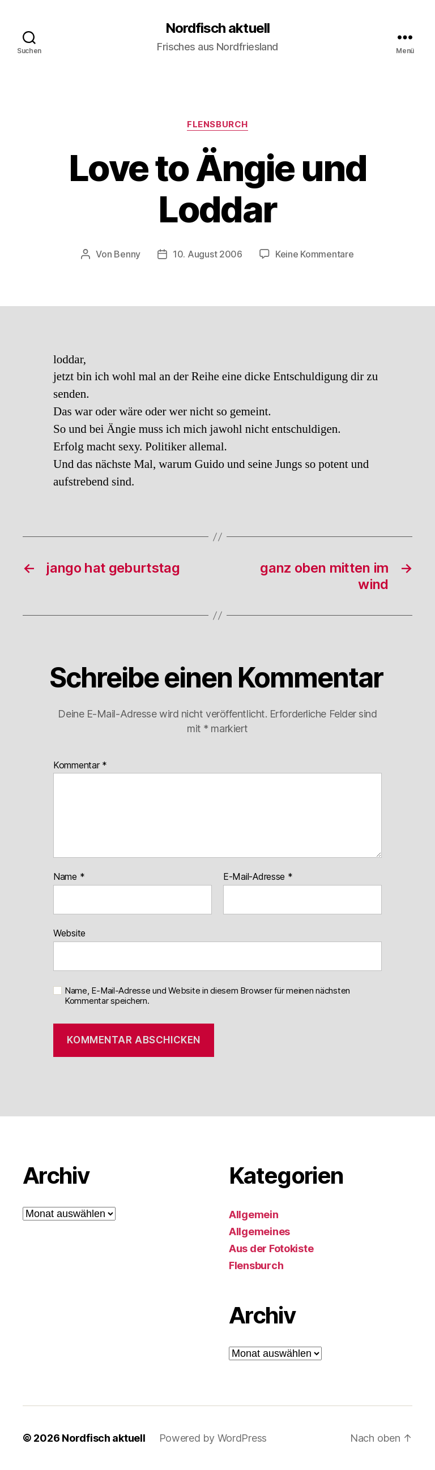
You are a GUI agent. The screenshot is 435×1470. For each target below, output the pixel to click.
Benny (127, 254)
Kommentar (80, 765)
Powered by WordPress (213, 1438)
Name (68, 877)
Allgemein (254, 1214)
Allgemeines (259, 1231)
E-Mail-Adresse (258, 877)
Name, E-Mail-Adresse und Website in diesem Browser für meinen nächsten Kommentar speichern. (207, 996)
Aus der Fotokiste (271, 1248)
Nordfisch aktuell (217, 28)
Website (69, 933)
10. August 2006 (207, 254)
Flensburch (217, 124)
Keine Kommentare (314, 254)
